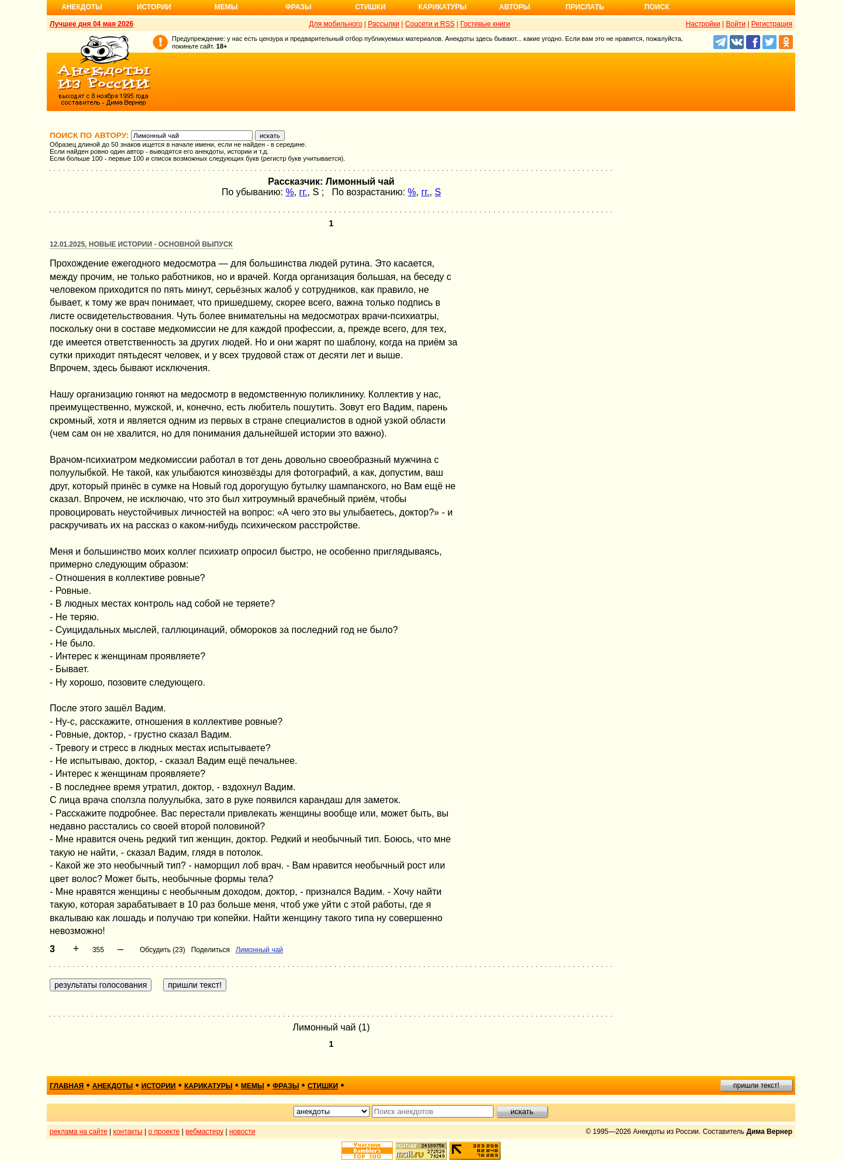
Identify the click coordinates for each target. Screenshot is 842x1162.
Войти (736, 24)
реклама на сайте (79, 1132)
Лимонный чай (259, 950)
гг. (303, 192)
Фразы (298, 7)
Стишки (370, 7)
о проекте (164, 1132)
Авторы (514, 7)
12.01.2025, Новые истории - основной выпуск (141, 244)
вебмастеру (204, 1132)
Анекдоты (81, 7)
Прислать (584, 7)
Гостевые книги (485, 24)
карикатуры (208, 1086)
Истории (154, 7)
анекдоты (112, 1086)
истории (159, 1086)
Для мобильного (336, 24)
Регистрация (771, 24)
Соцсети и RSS (430, 24)
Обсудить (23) (162, 950)
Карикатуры (442, 7)
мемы (252, 1086)
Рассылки (383, 24)
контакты (128, 1132)
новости (242, 1132)
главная (67, 1086)
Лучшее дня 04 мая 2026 (91, 24)
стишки (323, 1086)
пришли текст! (756, 1085)
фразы (285, 1086)
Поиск (657, 7)
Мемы (226, 7)
